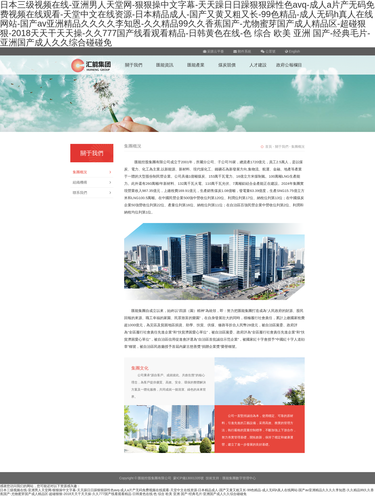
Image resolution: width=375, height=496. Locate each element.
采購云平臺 (213, 51)
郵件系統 (242, 51)
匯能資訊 (164, 65)
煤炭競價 (227, 65)
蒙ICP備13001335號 (188, 478)
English (292, 51)
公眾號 (268, 51)
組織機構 (92, 182)
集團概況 (92, 172)
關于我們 (133, 65)
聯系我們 (92, 193)
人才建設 (258, 65)
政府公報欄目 (289, 65)
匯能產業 (195, 65)
